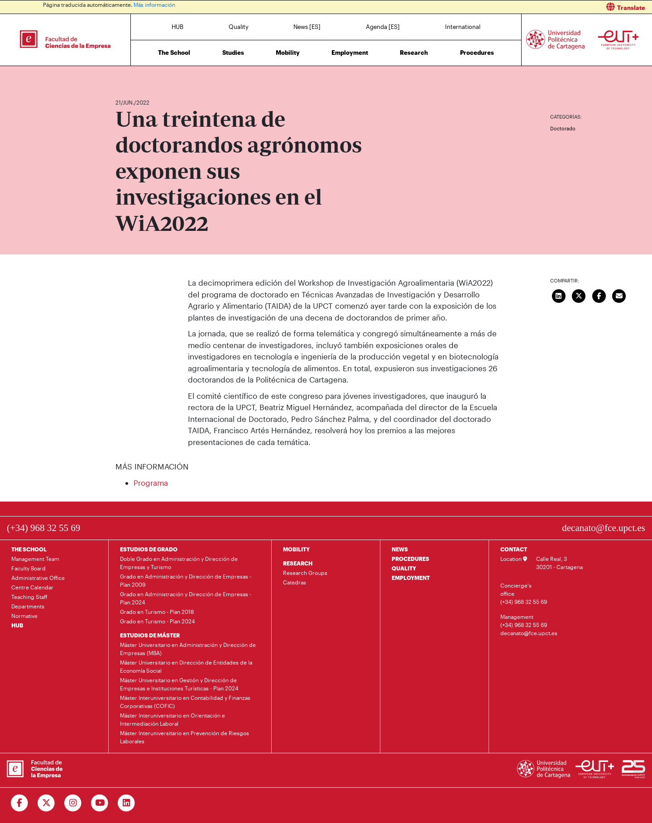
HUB (177, 26)
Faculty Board (28, 568)
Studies (233, 52)
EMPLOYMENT (411, 577)
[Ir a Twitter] (46, 803)
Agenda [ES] (383, 26)
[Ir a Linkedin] (126, 803)
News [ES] (307, 26)
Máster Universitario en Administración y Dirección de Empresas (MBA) (188, 648)
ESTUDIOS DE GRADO (148, 549)
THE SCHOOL (29, 549)
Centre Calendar (32, 587)
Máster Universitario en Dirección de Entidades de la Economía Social (186, 666)
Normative (24, 615)
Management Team (35, 558)
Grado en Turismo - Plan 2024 (157, 621)
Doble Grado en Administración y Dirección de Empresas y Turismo (179, 562)
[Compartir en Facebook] (599, 294)
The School (174, 52)
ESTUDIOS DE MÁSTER (150, 635)
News (140, 76)
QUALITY (404, 568)
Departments (27, 606)
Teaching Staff (29, 596)
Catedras (294, 582)
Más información (154, 4)
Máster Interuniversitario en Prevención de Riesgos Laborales (184, 737)
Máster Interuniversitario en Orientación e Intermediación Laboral (172, 719)
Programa (151, 482)
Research (414, 52)
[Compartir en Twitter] (579, 294)
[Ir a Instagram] (73, 803)
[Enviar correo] (619, 294)
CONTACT (513, 549)
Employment (349, 52)
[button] (492, 7)
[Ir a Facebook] (20, 803)
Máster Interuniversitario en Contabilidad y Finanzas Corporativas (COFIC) (185, 701)
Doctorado (562, 128)
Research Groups (305, 572)
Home (123, 76)
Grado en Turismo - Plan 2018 (157, 611)
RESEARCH (297, 563)
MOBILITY (296, 549)
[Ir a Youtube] (100, 803)
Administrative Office (38, 577)
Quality (239, 26)
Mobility (288, 52)
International (462, 26)
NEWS (400, 549)
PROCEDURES (410, 558)
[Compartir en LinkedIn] (558, 294)
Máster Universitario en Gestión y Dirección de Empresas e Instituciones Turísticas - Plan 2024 (179, 684)
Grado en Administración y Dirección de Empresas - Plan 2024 (185, 598)
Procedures (477, 52)
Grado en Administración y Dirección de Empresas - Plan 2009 (185, 580)
